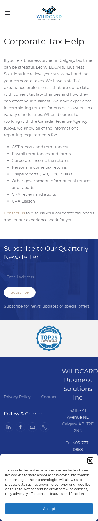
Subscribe (20, 292)
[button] (90, 460)
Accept (49, 508)
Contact (48, 396)
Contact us (14, 213)
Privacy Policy (16, 396)
